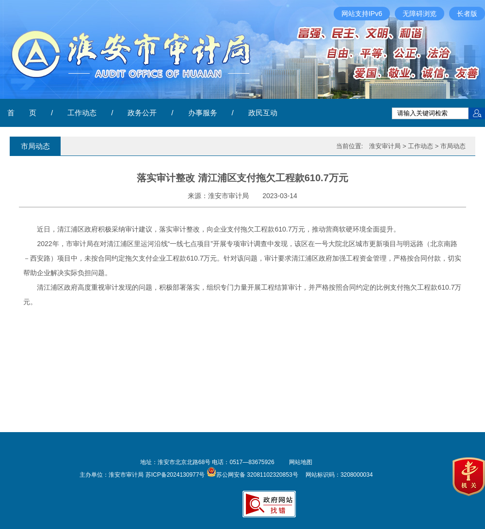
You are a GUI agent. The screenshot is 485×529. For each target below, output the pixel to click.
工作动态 (82, 113)
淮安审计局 (385, 146)
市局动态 (453, 146)
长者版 (467, 13)
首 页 (21, 113)
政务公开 (142, 113)
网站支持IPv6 (361, 13)
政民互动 (262, 113)
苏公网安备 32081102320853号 (252, 474)
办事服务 (202, 113)
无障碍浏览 (419, 13)
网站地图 (300, 462)
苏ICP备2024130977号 (175, 474)
